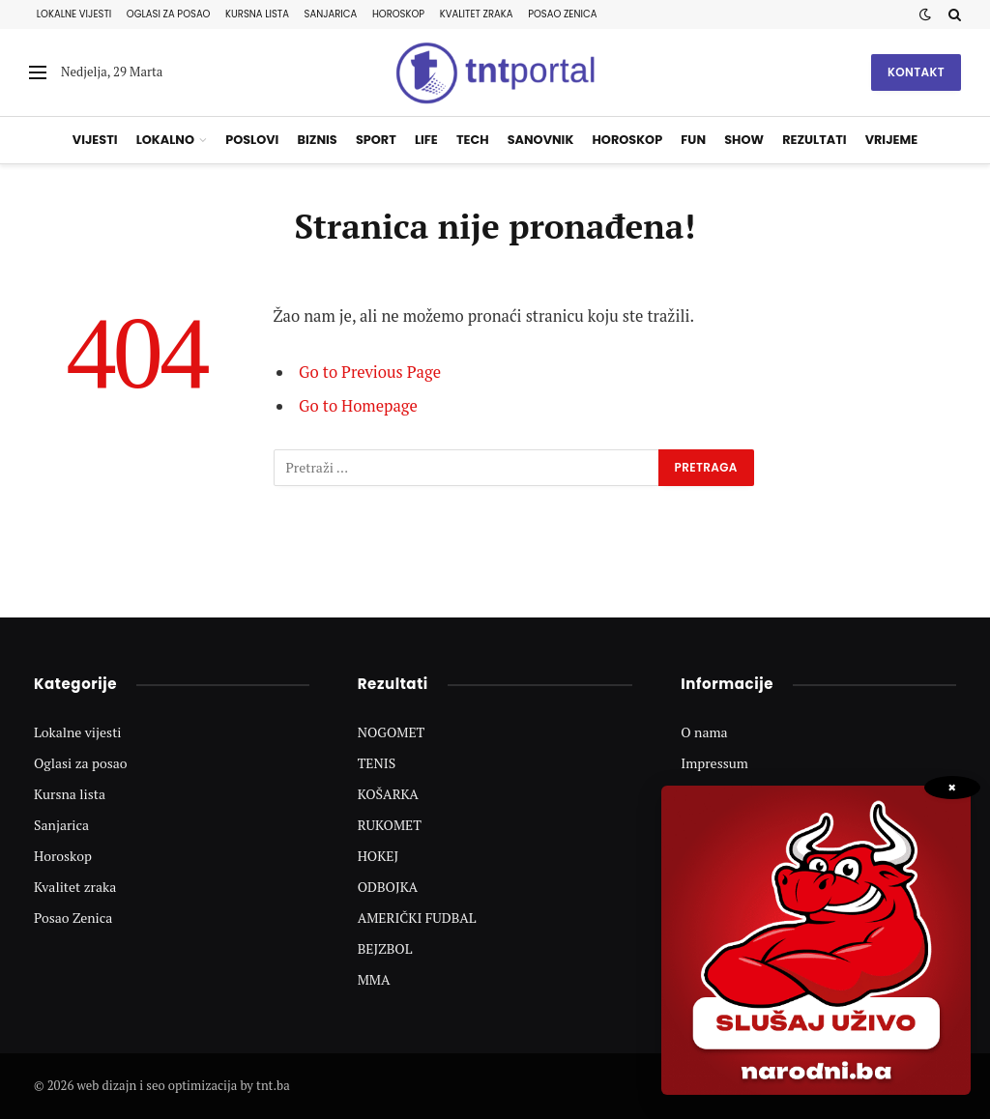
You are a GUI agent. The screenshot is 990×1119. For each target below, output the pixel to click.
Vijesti (95, 139)
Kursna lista (257, 14)
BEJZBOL (385, 948)
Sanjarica (331, 14)
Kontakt (916, 72)
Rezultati (814, 139)
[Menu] (37, 73)
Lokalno (165, 139)
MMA (374, 979)
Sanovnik (541, 139)
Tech (472, 139)
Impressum (714, 763)
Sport (376, 139)
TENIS (377, 763)
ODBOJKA (388, 886)
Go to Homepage (358, 405)
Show (744, 139)
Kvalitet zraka (476, 14)
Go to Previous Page (370, 372)
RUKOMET (390, 825)
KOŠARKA (388, 794)
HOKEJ (378, 855)
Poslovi (251, 139)
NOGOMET (391, 732)
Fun (693, 139)
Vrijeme (891, 139)
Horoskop (398, 14)
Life (426, 139)
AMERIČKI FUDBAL (417, 917)
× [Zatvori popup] (951, 787)
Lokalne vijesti (74, 14)
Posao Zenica (562, 14)
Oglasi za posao (169, 14)
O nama (704, 732)
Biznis (317, 139)
